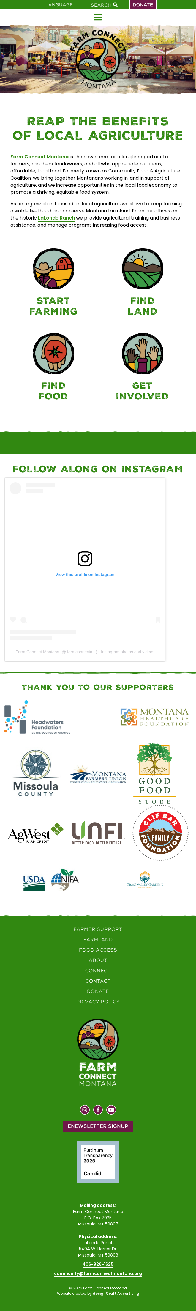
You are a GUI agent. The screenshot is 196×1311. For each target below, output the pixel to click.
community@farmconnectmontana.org (98, 1273)
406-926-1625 (98, 1264)
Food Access (98, 950)
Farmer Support (98, 929)
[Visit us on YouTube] (111, 1111)
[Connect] (142, 368)
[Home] (98, 59)
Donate (143, 4)
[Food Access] (53, 368)
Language (59, 4)
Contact (98, 981)
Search (104, 5)
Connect (98, 970)
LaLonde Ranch (56, 218)
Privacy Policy (98, 1001)
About (98, 960)
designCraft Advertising (116, 1293)
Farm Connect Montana (39, 156)
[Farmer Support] (53, 283)
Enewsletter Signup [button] (98, 1126)
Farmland (98, 939)
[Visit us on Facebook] (98, 1111)
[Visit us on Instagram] (84, 1111)
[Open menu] (98, 17)
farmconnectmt (81, 651)
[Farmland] (142, 283)
